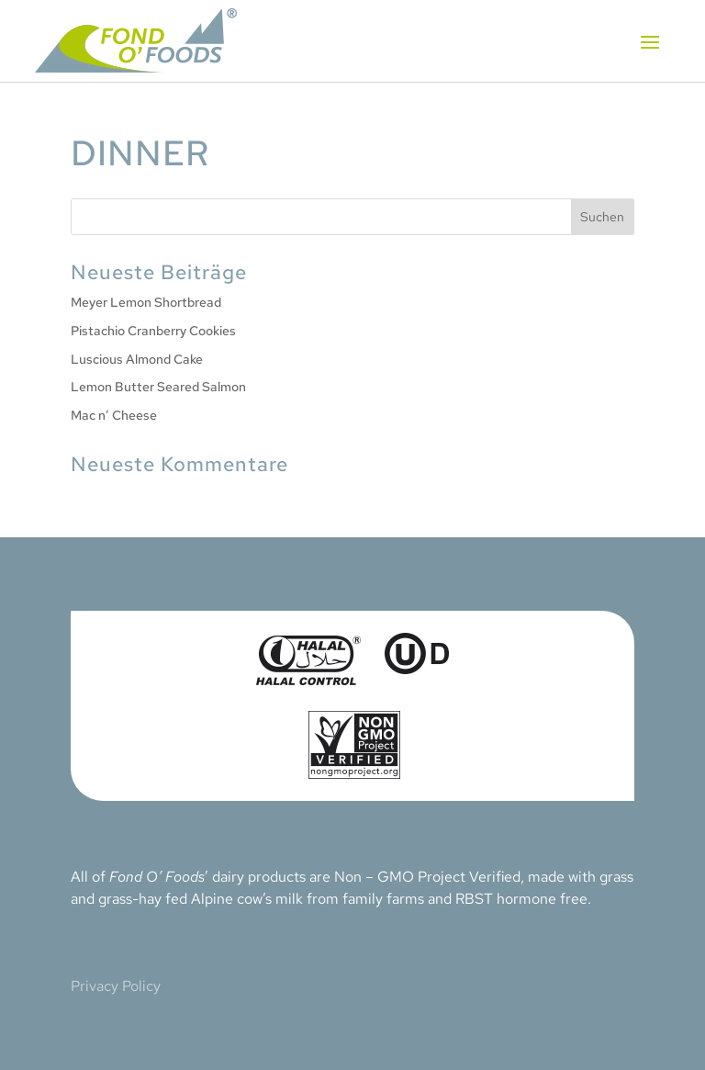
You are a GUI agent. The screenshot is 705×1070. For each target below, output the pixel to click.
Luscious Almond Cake (137, 359)
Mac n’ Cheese (114, 415)
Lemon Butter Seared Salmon (158, 386)
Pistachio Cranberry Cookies (153, 330)
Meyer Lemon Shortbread (146, 302)
